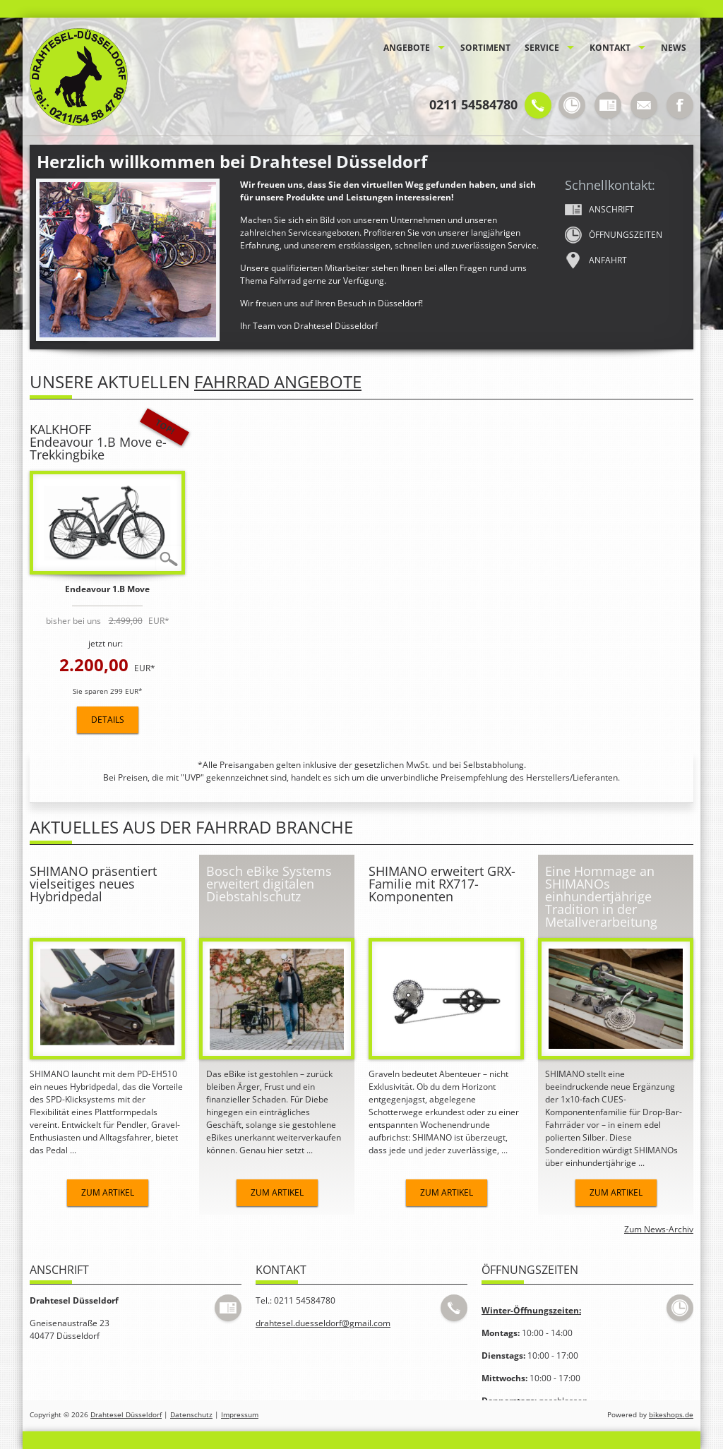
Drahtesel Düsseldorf (126, 1414)
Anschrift (599, 209)
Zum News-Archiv (658, 1229)
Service (542, 48)
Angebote (406, 48)
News (673, 48)
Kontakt (610, 48)
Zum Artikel (107, 1192)
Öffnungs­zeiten (613, 235)
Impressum (239, 1414)
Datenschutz (191, 1414)
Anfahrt (596, 260)
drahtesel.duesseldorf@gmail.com (323, 1323)
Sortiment (485, 48)
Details (107, 720)
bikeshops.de (671, 1414)
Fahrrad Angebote (278, 381)
